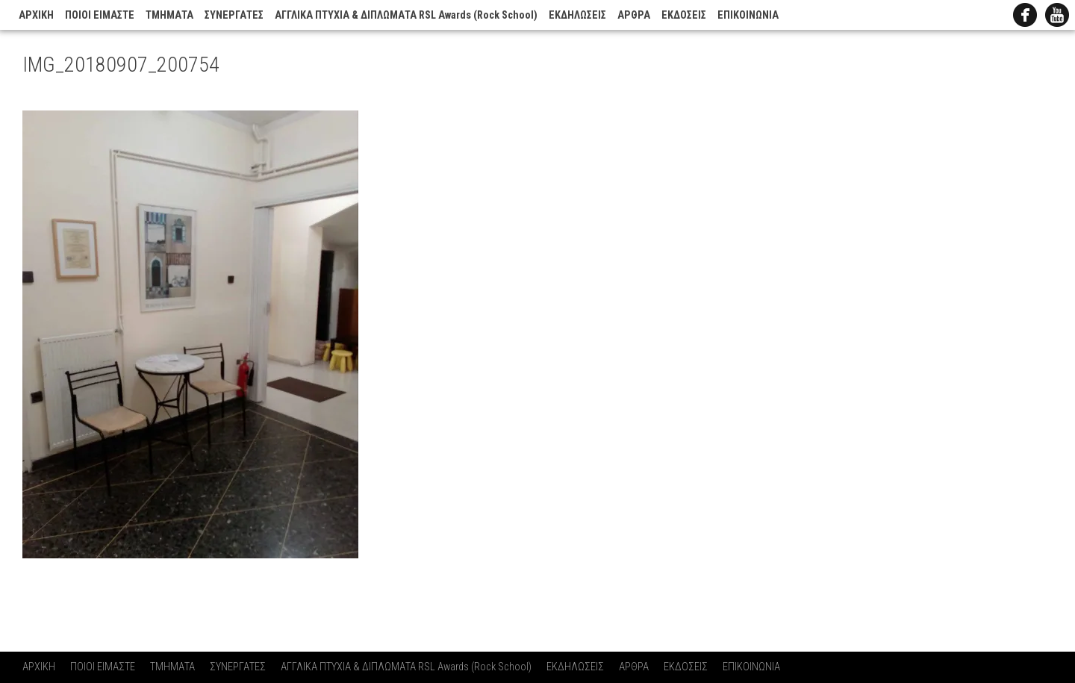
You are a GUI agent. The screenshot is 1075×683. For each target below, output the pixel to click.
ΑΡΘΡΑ (633, 15)
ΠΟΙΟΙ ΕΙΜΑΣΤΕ (99, 15)
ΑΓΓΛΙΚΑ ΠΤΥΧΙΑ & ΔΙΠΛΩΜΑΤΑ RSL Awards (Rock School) (406, 15)
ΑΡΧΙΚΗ (36, 15)
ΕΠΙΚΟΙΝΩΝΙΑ (748, 15)
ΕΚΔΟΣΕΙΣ (683, 15)
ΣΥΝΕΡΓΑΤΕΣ (234, 15)
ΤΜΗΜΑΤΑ (169, 15)
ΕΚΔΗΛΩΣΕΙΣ (577, 15)
